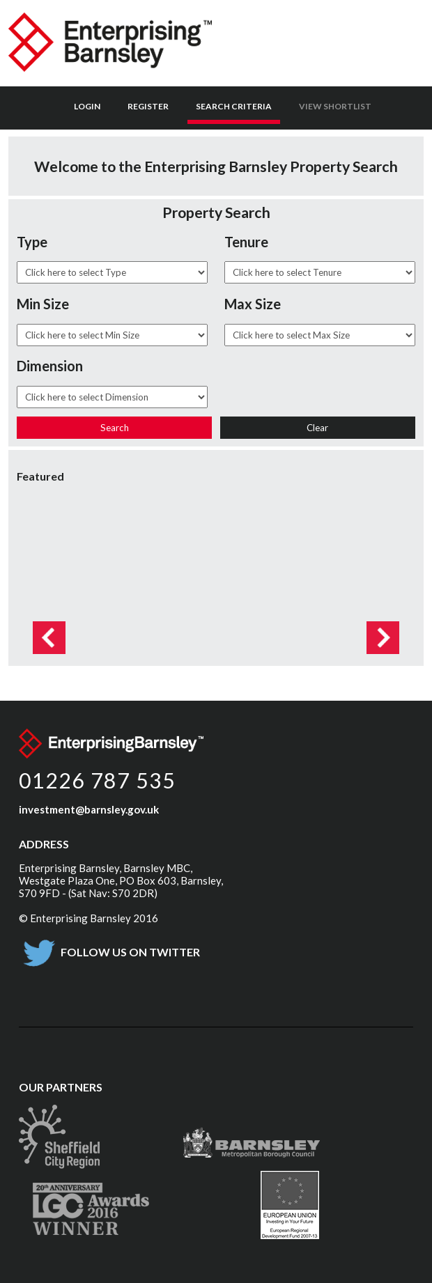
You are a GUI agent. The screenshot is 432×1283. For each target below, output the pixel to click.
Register (148, 106)
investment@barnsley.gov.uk (89, 809)
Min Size (43, 303)
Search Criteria (234, 106)
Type (32, 241)
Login (87, 106)
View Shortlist (335, 106)
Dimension (50, 365)
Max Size (252, 303)
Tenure (246, 241)
